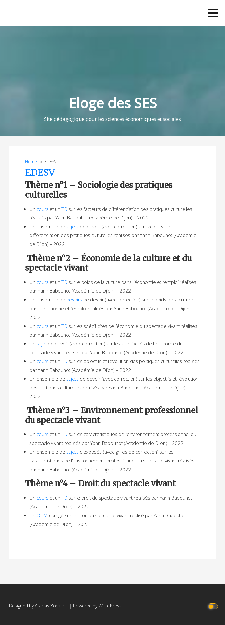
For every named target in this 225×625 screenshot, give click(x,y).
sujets (72, 226)
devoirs (74, 299)
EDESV (40, 172)
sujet (42, 343)
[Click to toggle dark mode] (213, 605)
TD (64, 209)
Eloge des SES (113, 102)
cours (42, 209)
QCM (42, 515)
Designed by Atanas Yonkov (38, 606)
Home (31, 161)
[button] (213, 13)
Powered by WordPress (97, 606)
